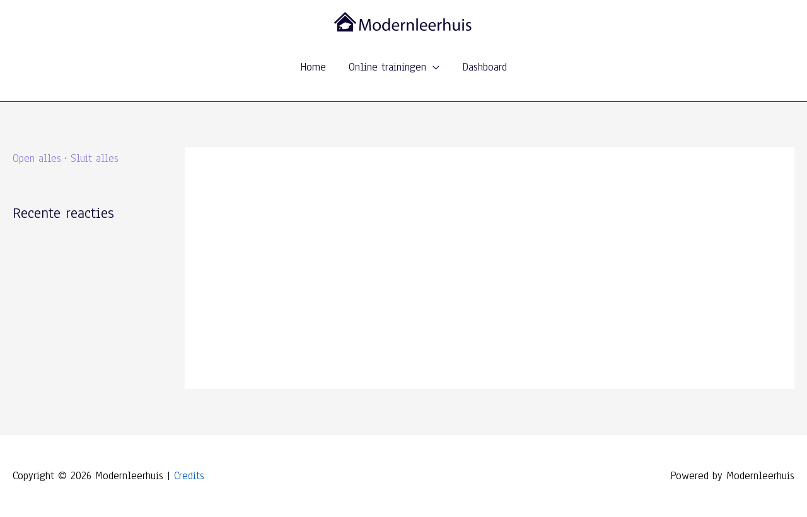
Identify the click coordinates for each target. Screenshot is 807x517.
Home (313, 67)
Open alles (37, 158)
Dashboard (484, 67)
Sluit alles (95, 158)
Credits (189, 476)
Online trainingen (387, 67)
